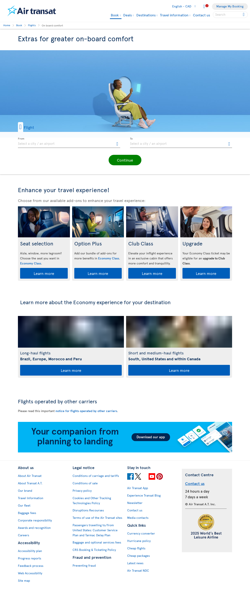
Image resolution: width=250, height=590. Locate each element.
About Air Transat (30, 476)
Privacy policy (82, 490)
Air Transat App (137, 488)
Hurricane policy (139, 541)
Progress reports (29, 558)
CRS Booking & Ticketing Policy (94, 550)
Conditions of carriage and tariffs (96, 476)
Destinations (145, 14)
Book (115, 15)
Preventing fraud (84, 565)
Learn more (44, 273)
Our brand (25, 490)
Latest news (135, 563)
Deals (127, 14)
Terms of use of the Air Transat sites (97, 518)
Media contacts (137, 518)
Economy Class (30, 263)
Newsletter (134, 503)
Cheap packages (138, 556)
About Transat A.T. (30, 483)
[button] (33, 127)
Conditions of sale (85, 483)
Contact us (201, 14)
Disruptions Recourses (88, 510)
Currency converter (141, 533)
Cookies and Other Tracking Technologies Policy (92, 500)
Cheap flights (136, 548)
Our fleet (24, 505)
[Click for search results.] (244, 14)
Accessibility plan (30, 551)
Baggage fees (27, 513)
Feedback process (30, 566)
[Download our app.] (125, 451)
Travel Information (30, 498)
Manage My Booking (229, 6)
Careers (23, 535)
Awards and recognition (34, 528)
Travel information (174, 14)
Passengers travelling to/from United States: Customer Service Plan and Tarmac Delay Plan (95, 530)
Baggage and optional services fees (97, 542)
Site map (24, 580)
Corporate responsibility (35, 520)
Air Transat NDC (138, 570)
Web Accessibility (30, 573)
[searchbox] (230, 14)
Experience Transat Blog (144, 495)
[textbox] (69, 143)
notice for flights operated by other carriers (86, 411)
